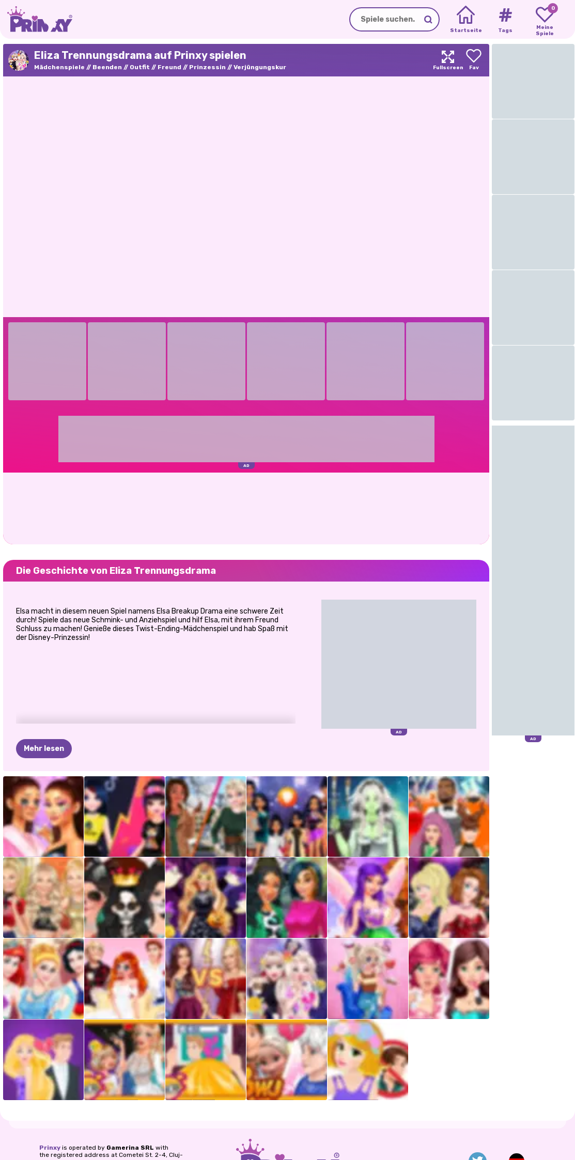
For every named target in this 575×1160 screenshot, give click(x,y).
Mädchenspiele (59, 67)
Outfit (140, 67)
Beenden (107, 67)
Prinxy (49, 1147)
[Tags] (505, 19)
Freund (169, 67)
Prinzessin (207, 67)
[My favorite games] (545, 19)
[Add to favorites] (473, 60)
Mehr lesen (44, 748)
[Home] (465, 19)
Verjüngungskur (260, 67)
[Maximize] (448, 60)
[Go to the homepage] (36, 19)
